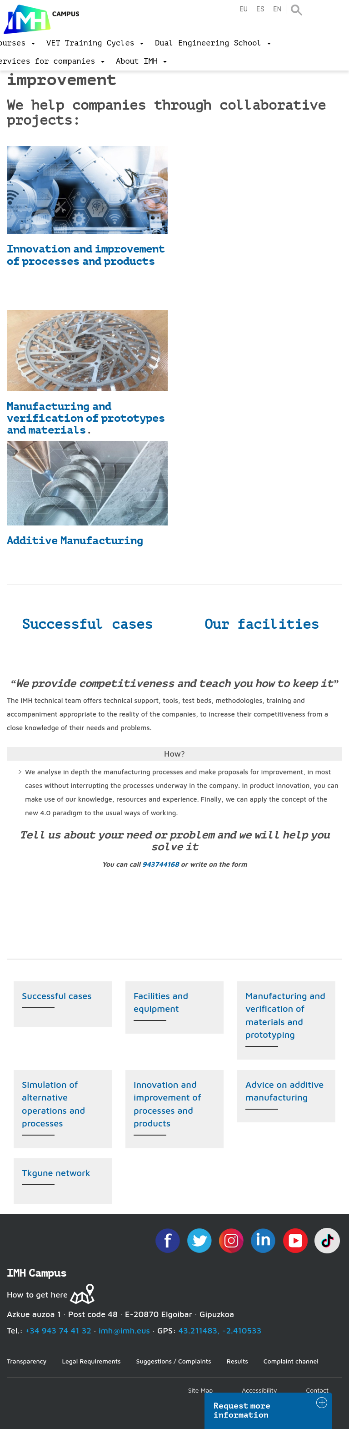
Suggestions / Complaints (173, 1361)
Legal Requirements (91, 1361)
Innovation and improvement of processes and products (86, 255)
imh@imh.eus (124, 1330)
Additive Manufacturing (75, 540)
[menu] (95, 43)
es (260, 9)
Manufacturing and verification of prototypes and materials (86, 418)
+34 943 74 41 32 (58, 1330)
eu (243, 9)
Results (237, 1361)
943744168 (160, 864)
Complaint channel (291, 1361)
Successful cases (87, 624)
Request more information (242, 1410)
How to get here (37, 1294)
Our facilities (261, 624)
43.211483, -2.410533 (220, 1330)
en (277, 9)
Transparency (26, 1361)
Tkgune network (56, 1172)
